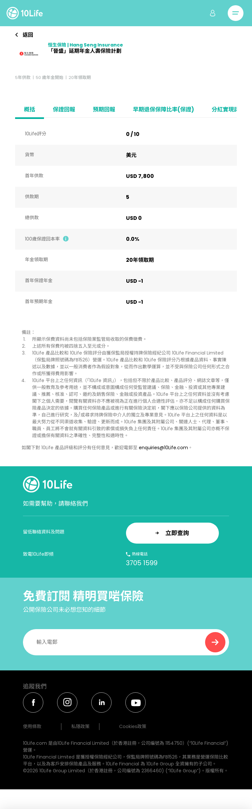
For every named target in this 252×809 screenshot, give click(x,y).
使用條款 (32, 726)
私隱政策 (80, 726)
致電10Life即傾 (38, 554)
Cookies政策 (132, 726)
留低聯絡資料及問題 (43, 532)
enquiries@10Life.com (163, 447)
